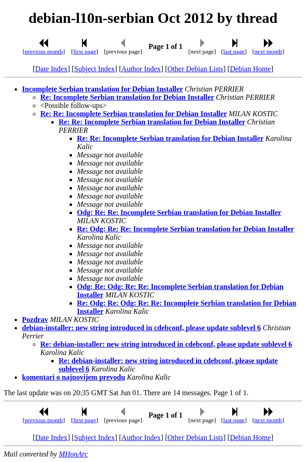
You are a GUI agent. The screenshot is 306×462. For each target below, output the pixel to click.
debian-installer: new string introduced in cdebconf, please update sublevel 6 (141, 328)
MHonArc (73, 454)
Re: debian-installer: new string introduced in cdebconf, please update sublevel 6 (166, 344)
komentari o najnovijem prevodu (73, 377)
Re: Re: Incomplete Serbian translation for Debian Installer (133, 114)
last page (234, 51)
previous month (44, 51)
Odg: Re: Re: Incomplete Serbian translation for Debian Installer (179, 212)
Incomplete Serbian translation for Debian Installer (102, 89)
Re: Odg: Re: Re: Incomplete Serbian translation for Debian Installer (185, 229)
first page (84, 51)
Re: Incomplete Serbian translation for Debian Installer (127, 97)
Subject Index (94, 69)
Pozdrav (35, 319)
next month (268, 51)
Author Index (141, 69)
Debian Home (250, 69)
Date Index (51, 69)
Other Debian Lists (196, 69)
